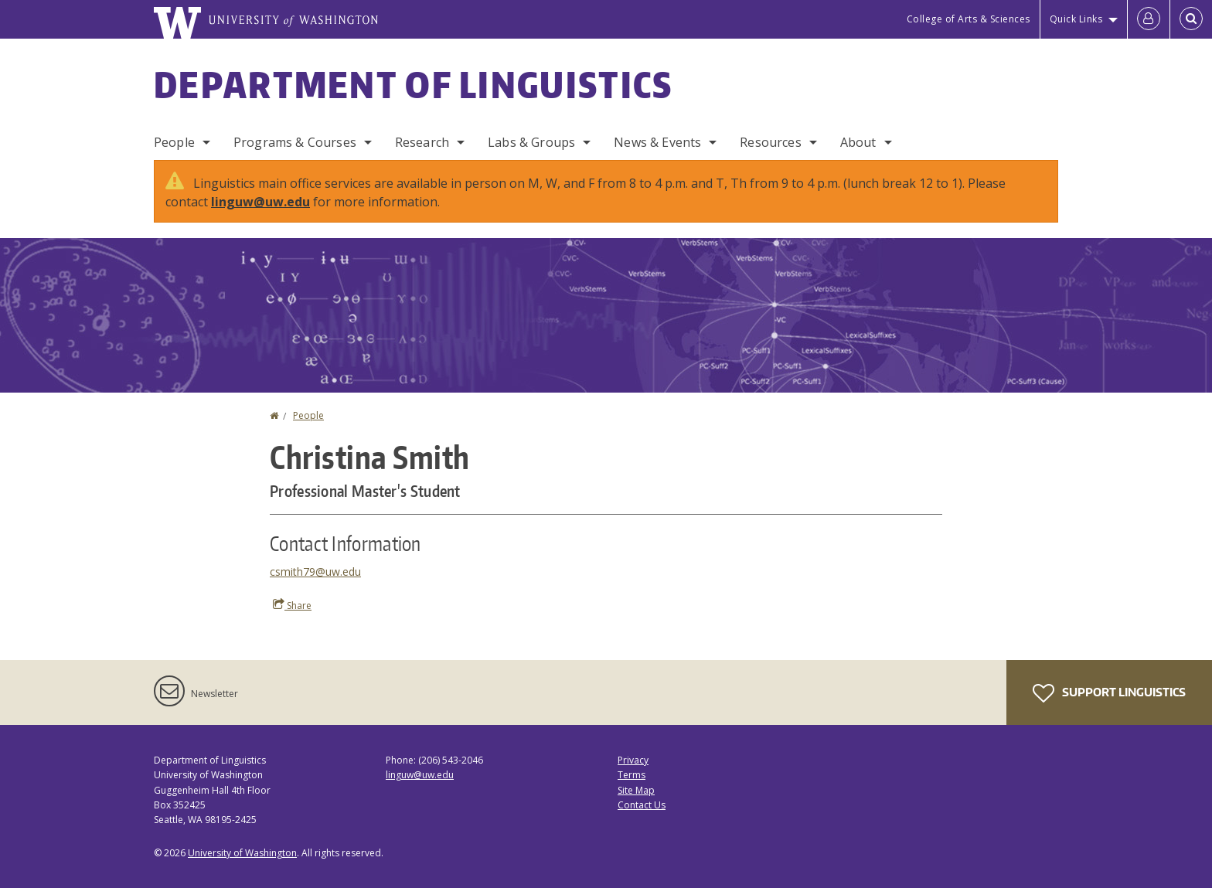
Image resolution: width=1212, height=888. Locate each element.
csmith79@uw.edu (315, 571)
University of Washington (242, 852)
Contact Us (642, 804)
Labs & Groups (531, 142)
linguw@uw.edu (260, 201)
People (174, 142)
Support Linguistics (1109, 693)
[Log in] (1148, 19)
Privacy (633, 760)
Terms (631, 774)
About (858, 142)
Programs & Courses (294, 142)
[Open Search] (1191, 19)
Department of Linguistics (413, 84)
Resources (770, 142)
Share (292, 605)
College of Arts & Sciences (968, 19)
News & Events (657, 142)
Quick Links (1076, 19)
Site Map (636, 790)
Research (422, 142)
